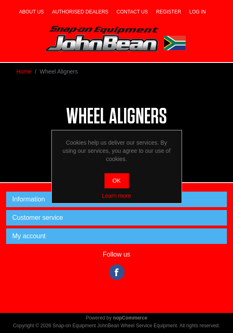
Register (168, 12)
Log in (197, 12)
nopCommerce (130, 318)
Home (23, 71)
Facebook (116, 272)
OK (116, 180)
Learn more (116, 195)
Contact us (132, 12)
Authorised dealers (80, 12)
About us (31, 12)
